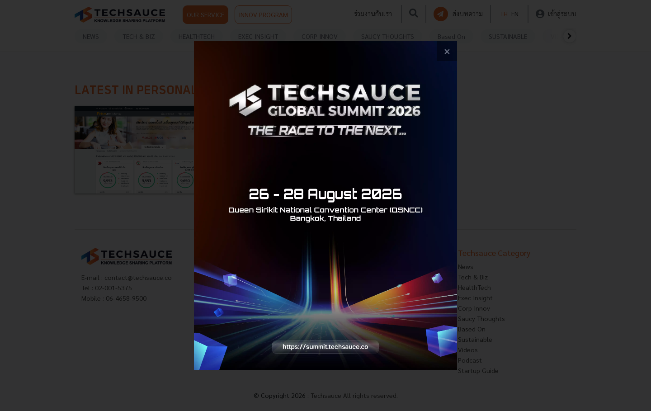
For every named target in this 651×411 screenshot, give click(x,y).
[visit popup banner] (325, 205)
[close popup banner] (447, 51)
